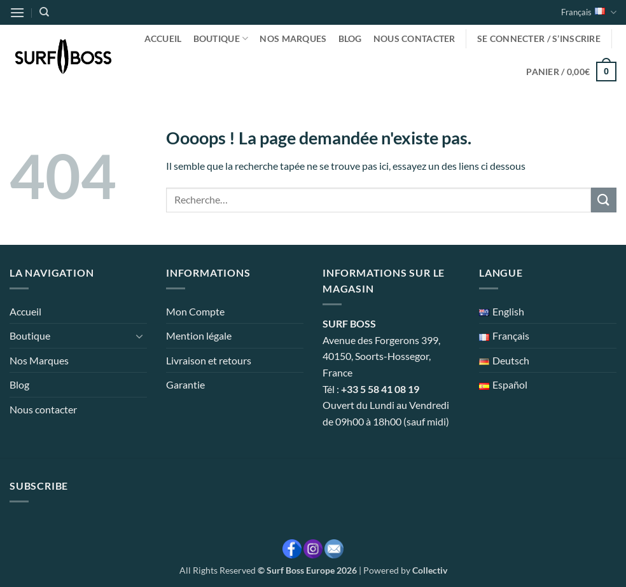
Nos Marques (293, 38)
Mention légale (199, 335)
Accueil (163, 38)
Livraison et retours (208, 360)
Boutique (221, 38)
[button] (17, 12)
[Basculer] (139, 335)
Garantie (185, 384)
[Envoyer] (603, 200)
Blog (350, 38)
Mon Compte (195, 311)
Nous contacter (414, 38)
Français (588, 12)
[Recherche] (44, 12)
